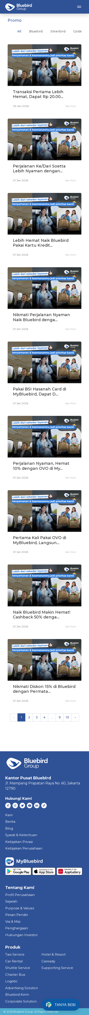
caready (48, 961)
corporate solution (21, 1001)
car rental (14, 961)
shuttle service (17, 968)
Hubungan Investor (21, 935)
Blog (9, 828)
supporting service (57, 968)
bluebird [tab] (36, 31)
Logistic (11, 981)
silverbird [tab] (57, 31)
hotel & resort (53, 954)
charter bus (15, 974)
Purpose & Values (19, 908)
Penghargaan (16, 928)
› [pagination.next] (75, 717)
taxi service (14, 954)
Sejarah (11, 901)
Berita (10, 821)
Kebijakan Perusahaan (23, 848)
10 (67, 717)
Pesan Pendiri (16, 915)
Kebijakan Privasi (19, 842)
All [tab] (19, 31)
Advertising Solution (21, 988)
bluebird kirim (17, 994)
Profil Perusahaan (20, 895)
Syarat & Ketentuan (21, 835)
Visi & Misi (12, 921)
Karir (9, 815)
